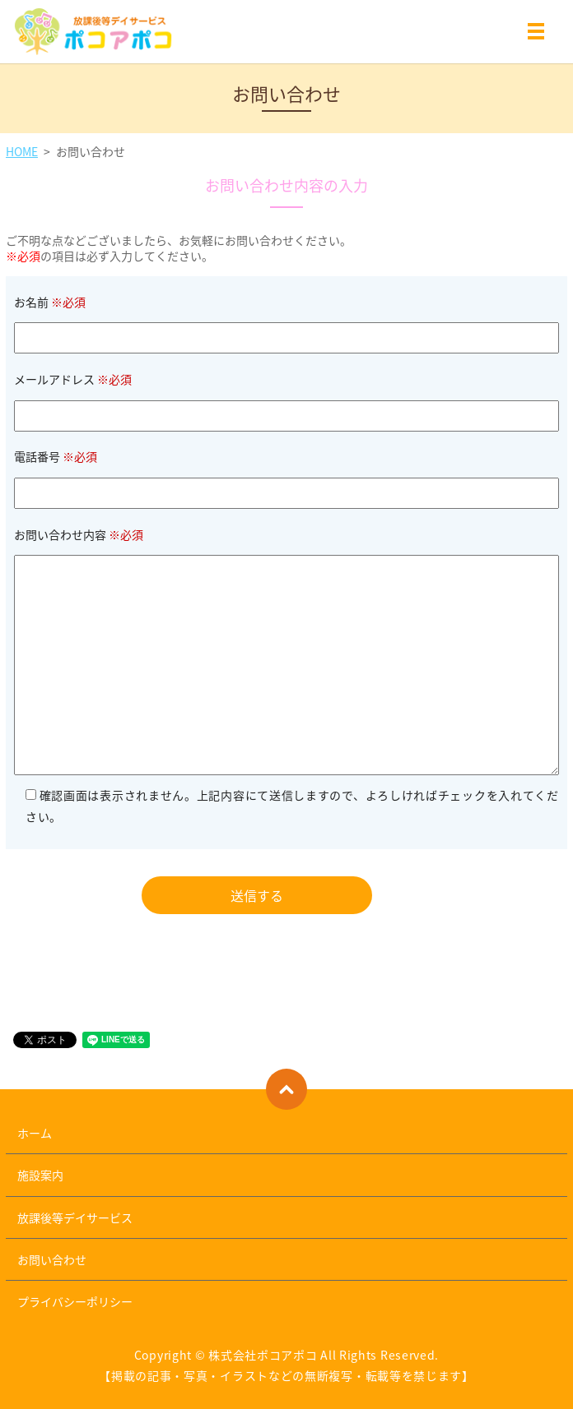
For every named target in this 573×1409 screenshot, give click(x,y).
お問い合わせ (51, 1259)
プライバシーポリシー (75, 1301)
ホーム (34, 1133)
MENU (536, 34)
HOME (22, 151)
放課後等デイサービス (75, 1217)
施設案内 (40, 1174)
